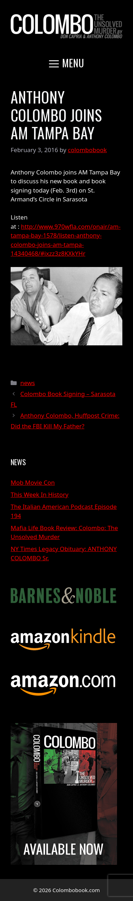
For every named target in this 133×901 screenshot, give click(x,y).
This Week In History (39, 494)
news (27, 383)
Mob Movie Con (33, 482)
